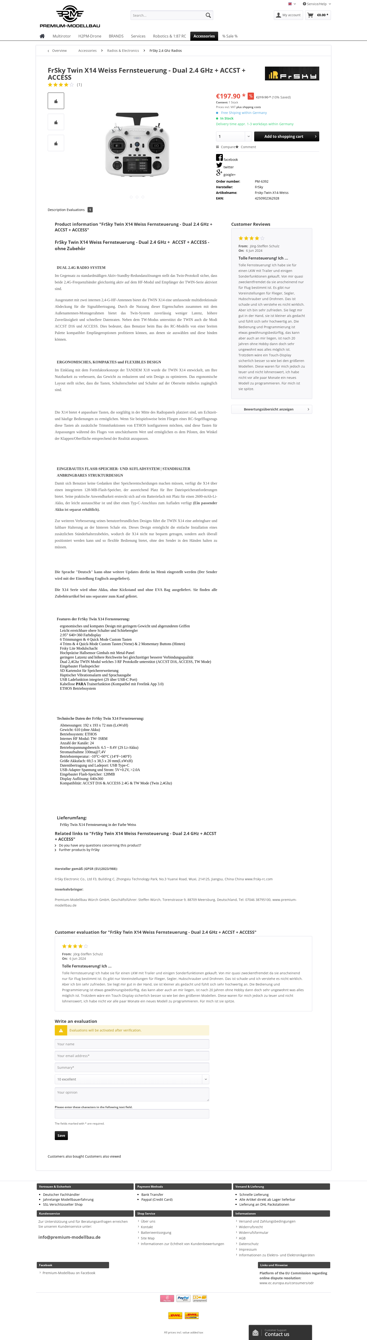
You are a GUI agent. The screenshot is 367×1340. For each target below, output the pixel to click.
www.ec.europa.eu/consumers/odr (287, 1283)
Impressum (248, 1249)
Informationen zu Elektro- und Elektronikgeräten (277, 1255)
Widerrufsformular (253, 1232)
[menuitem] (172, 17)
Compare (225, 147)
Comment (245, 147)
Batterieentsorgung (156, 1232)
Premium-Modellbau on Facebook (69, 1273)
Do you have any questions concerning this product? (98, 845)
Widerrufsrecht (251, 1227)
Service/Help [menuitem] (315, 4)
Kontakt (147, 1227)
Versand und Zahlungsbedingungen (267, 1221)
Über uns (148, 1221)
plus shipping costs (248, 107)
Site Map (148, 1238)
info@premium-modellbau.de (69, 1237)
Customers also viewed (103, 1156)
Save (61, 1135)
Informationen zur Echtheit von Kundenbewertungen (182, 1244)
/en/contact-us (257, 1331)
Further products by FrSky (77, 849)
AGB (242, 1238)
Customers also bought (66, 1156)
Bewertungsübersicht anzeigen (276, 408)
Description (57, 209)
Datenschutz (249, 1244)
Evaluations (80, 209)
